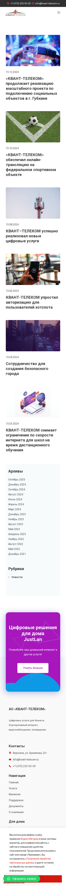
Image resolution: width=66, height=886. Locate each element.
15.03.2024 (12, 423)
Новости (17, 577)
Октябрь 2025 (16, 479)
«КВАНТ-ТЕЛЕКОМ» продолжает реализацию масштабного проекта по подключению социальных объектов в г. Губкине (31, 88)
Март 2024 (14, 509)
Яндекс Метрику (30, 839)
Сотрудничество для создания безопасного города (27, 368)
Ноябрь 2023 (16, 519)
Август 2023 (15, 524)
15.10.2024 (12, 148)
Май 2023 (14, 529)
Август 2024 (15, 494)
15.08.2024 (12, 224)
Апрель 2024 (16, 504)
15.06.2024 (12, 290)
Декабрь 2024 (17, 484)
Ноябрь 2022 (16, 539)
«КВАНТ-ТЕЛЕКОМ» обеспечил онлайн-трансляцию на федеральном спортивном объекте (31, 164)
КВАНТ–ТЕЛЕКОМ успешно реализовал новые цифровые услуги (32, 236)
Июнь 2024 (15, 499)
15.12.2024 (12, 72)
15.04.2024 (12, 357)
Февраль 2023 (17, 534)
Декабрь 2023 (17, 514)
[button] (32, 668)
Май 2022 (14, 549)
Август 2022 (15, 544)
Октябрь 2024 (16, 489)
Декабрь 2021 (17, 554)
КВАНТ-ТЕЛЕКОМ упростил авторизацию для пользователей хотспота (32, 302)
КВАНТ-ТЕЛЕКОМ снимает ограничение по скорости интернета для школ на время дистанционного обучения (31, 440)
